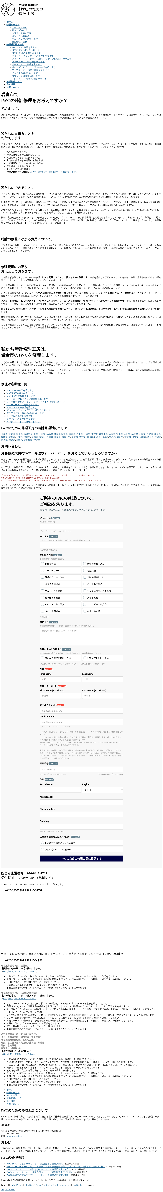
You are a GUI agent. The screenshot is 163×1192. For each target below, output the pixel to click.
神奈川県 (103, 434)
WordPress (16, 1185)
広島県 (97, 437)
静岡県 (4, 437)
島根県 (82, 437)
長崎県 (158, 437)
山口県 (105, 437)
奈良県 (57, 437)
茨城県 (57, 434)
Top (2, 1189)
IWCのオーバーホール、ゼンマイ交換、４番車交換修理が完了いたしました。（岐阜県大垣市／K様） (55, 1166)
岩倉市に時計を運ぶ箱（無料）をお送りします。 (54, 172)
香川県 (120, 437)
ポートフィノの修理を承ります (27, 64)
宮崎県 (19, 440)
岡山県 (90, 437)
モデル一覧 (11, 1095)
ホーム (9, 1090)
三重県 (19, 437)
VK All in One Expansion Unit (57, 1185)
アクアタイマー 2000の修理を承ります (30, 70)
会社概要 (10, 1101)
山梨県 (142, 434)
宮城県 (27, 434)
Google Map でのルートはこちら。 (19, 971)
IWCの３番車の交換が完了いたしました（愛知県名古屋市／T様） (38, 1175)
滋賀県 (27, 437)
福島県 (50, 434)
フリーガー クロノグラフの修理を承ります (33, 56)
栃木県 (64, 434)
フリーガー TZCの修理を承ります (28, 61)
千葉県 (87, 434)
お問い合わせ (12, 1104)
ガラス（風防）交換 (21, 33)
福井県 (134, 434)
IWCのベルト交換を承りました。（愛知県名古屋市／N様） (35, 1164)
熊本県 (4, 440)
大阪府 (42, 437)
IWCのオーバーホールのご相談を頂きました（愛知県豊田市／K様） (39, 1172)
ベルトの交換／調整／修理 (25, 39)
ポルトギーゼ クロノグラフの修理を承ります (34, 67)
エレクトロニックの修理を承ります (29, 79)
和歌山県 (66, 437)
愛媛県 (127, 437)
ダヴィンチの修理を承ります (26, 76)
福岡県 (143, 437)
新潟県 (112, 434)
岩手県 (19, 434)
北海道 (4, 434)
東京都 (94, 434)
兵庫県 (50, 437)
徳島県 (112, 437)
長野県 (150, 434)
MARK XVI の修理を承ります (26, 53)
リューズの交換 (19, 30)
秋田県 (34, 434)
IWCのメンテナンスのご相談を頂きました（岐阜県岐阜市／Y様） (38, 1169)
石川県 (127, 434)
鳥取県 (74, 437)
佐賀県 (150, 437)
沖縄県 (37, 440)
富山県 (119, 434)
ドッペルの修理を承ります (25, 73)
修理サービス (12, 1092)
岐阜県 (157, 434)
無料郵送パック (14, 1098)
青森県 (12, 434)
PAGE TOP (10, 1189)
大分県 (12, 440)
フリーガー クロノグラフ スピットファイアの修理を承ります (41, 59)
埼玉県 (79, 434)
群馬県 (72, 434)
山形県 (42, 434)
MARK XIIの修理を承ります (25, 47)
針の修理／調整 (19, 42)
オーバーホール (19, 27)
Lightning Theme (33, 1185)
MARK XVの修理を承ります (25, 50)
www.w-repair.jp (14, 1136)
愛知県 (12, 437)
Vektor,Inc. (78, 1185)
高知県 (135, 437)
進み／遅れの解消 (20, 36)
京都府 (34, 437)
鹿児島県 (28, 440)
